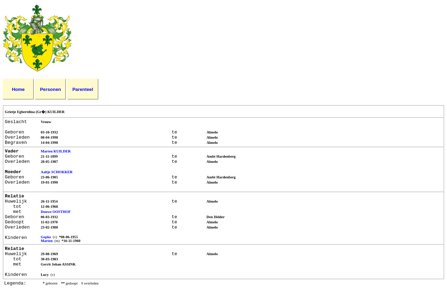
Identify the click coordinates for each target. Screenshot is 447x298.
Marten (47, 241)
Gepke (46, 237)
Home (18, 89)
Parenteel (82, 89)
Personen (50, 89)
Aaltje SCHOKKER (56, 172)
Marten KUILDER (56, 151)
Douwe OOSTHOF (56, 212)
